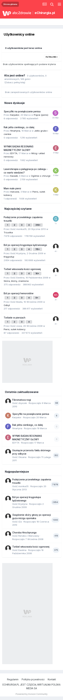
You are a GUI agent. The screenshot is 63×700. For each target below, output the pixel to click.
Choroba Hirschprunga (24, 532)
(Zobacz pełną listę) (14, 82)
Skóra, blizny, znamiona (16, 281)
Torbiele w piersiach (14, 317)
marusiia (14, 191)
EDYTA (13, 153)
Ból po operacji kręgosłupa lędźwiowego (25, 245)
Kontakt (52, 679)
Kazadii (14, 175)
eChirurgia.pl (45, 12)
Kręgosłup (9, 256)
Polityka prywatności (33, 679)
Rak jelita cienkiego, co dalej (19, 127)
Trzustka (8, 232)
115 (37, 249)
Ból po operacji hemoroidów (18, 293)
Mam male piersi (12, 188)
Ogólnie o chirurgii (40, 175)
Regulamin (12, 679)
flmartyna (15, 130)
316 (37, 225)
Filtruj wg (52, 57)
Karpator (14, 115)
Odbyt (7, 305)
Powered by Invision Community (32, 694)
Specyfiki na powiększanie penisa (22, 111)
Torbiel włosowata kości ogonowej (22, 269)
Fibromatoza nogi (21, 400)
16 (37, 273)
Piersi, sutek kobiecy (14, 329)
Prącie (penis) (41, 115)
